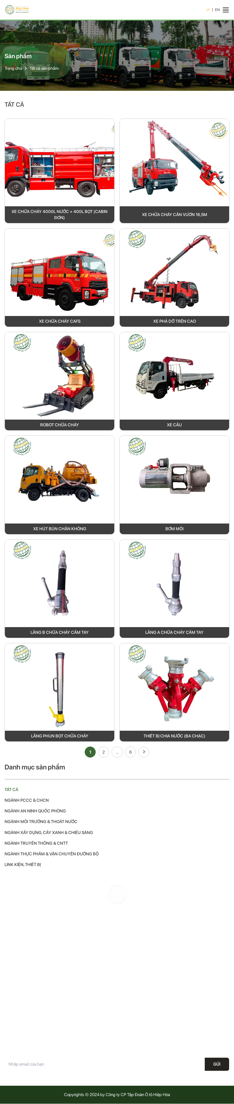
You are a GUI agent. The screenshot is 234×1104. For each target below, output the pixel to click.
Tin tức (11, 1026)
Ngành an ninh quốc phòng (35, 811)
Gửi (217, 1064)
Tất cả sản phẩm (44, 68)
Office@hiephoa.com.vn (159, 971)
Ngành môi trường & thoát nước (41, 821)
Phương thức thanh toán (140, 1037)
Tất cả (11, 789)
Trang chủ (13, 68)
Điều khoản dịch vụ (136, 1026)
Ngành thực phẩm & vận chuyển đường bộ (52, 854)
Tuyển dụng (15, 1037)
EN (217, 10)
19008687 (150, 960)
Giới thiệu (13, 1005)
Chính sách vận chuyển (140, 1015)
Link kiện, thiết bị (23, 864)
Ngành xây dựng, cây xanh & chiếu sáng (49, 832)
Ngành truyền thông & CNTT (36, 843)
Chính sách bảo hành (138, 994)
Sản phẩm (14, 1015)
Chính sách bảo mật (137, 1005)
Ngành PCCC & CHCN (27, 800)
